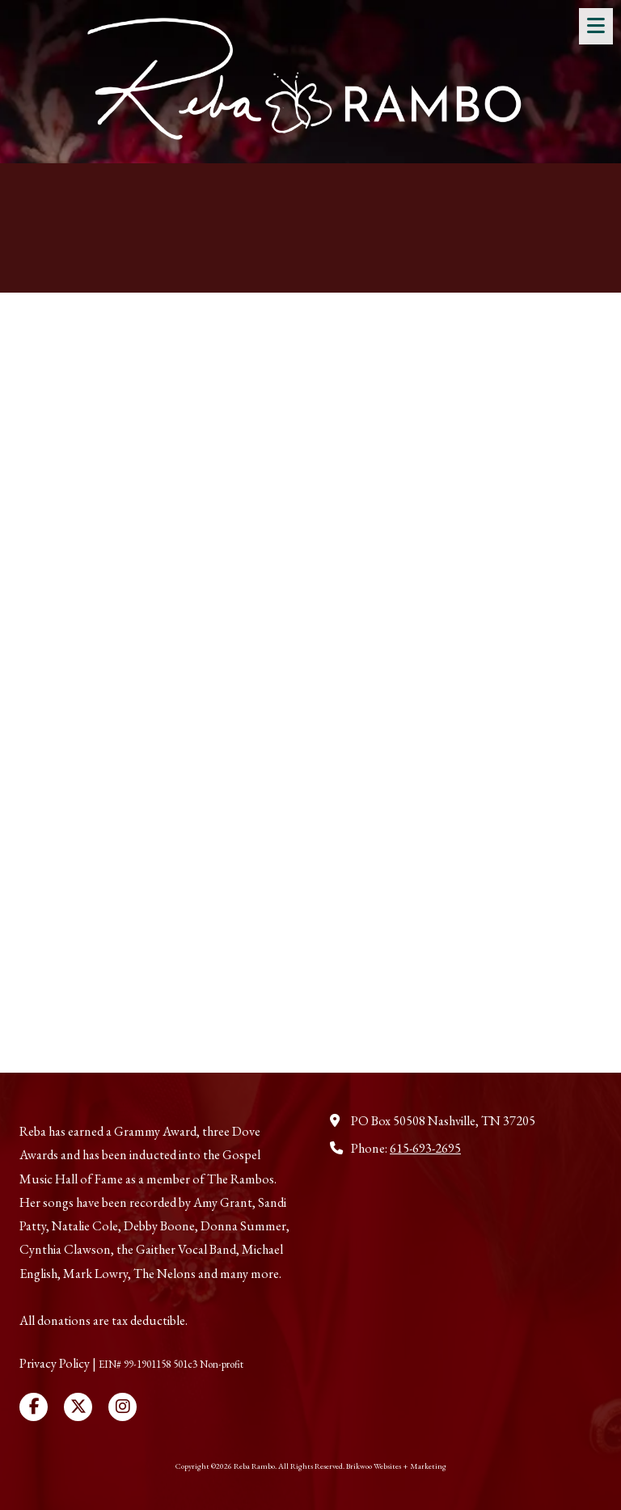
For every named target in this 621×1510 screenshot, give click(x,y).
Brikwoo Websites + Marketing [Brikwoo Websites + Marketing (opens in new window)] (396, 1466)
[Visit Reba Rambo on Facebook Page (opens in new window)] (33, 1407)
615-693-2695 (425, 1148)
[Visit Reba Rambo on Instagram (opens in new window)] (122, 1407)
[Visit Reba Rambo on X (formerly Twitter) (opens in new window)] (78, 1407)
